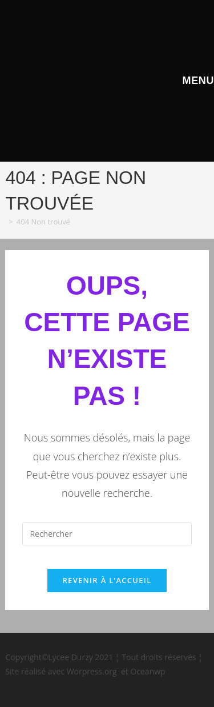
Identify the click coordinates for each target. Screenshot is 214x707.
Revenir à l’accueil (106, 580)
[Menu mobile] (196, 80)
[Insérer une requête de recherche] (106, 534)
